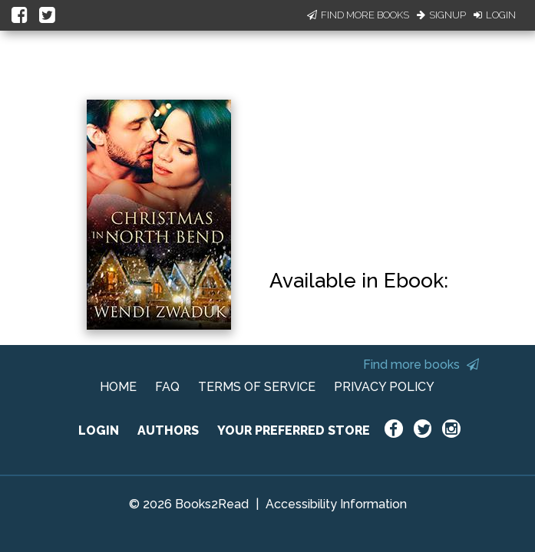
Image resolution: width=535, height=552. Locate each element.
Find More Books (358, 15)
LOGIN (98, 430)
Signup (441, 15)
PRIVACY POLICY (384, 387)
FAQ (167, 387)
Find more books (421, 364)
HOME (118, 387)
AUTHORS (168, 430)
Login (495, 15)
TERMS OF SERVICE (256, 387)
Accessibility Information (336, 504)
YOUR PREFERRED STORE (293, 430)
